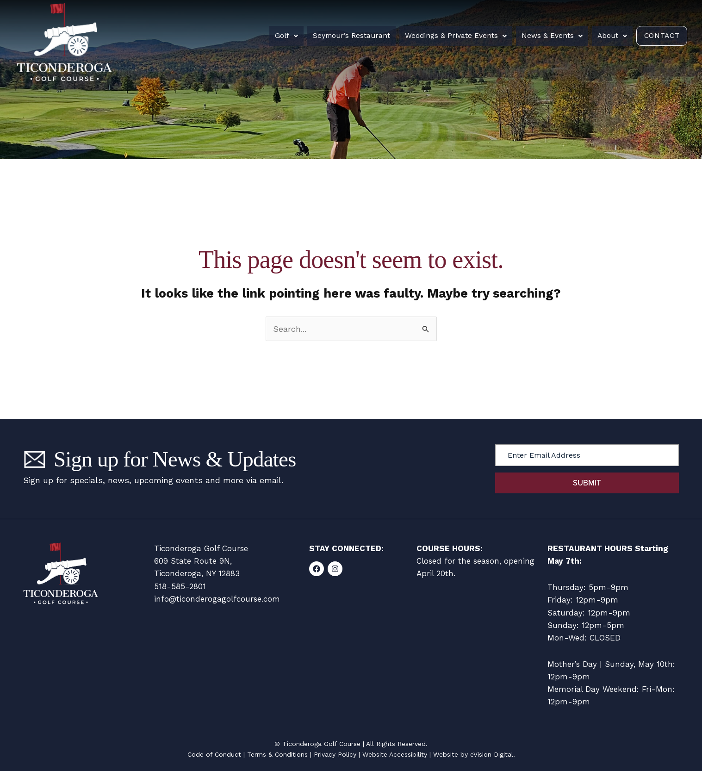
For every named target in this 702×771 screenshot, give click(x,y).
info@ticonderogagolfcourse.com (217, 598)
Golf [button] (286, 35)
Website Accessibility (394, 754)
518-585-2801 (180, 586)
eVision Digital (491, 754)
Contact (657, 35)
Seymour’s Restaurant (349, 35)
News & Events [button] (546, 35)
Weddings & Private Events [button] (452, 35)
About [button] (605, 35)
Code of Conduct (214, 754)
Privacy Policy (335, 754)
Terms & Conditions (277, 754)
